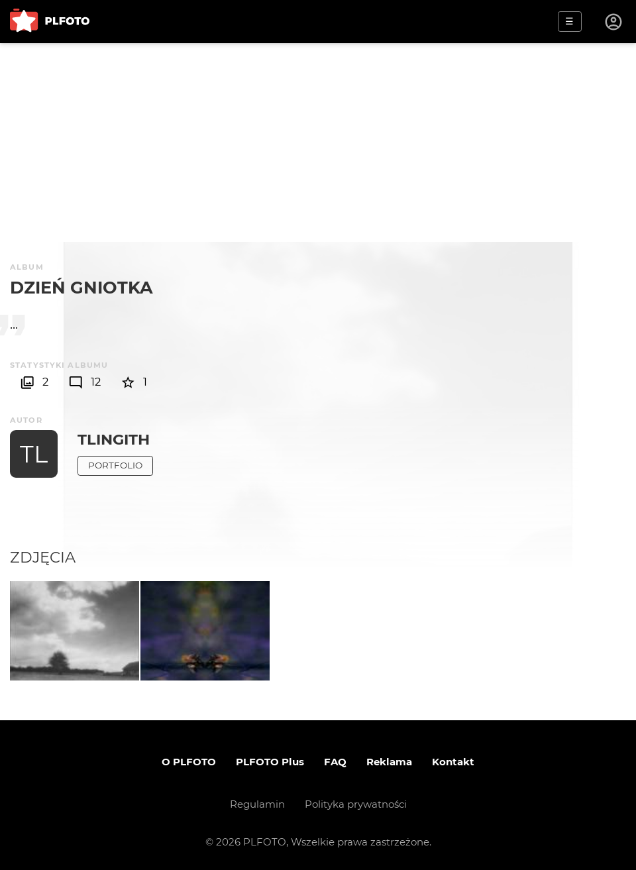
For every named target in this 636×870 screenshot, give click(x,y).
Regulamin (257, 804)
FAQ (335, 761)
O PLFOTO (189, 761)
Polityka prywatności (356, 804)
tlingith (114, 439)
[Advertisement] (318, 142)
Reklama (389, 761)
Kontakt (453, 761)
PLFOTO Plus (270, 761)
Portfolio (115, 465)
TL (34, 453)
